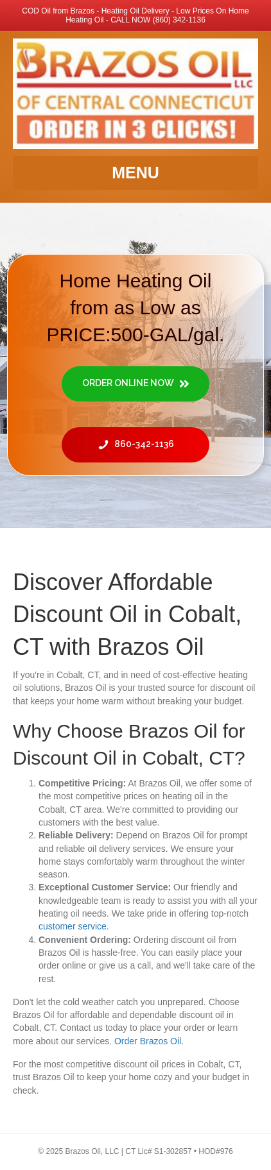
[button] (135, 384)
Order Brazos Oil (147, 1041)
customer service (73, 926)
